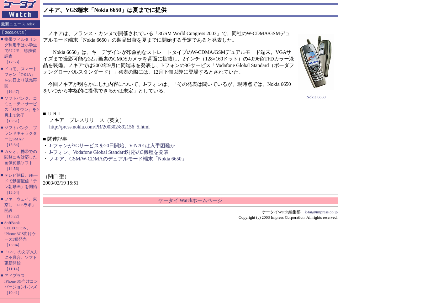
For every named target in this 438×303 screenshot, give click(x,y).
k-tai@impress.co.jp (321, 212)
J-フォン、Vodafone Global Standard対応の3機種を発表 (109, 152)
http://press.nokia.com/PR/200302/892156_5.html (99, 126)
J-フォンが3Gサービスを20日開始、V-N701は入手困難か (112, 145)
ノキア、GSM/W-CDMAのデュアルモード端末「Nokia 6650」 (118, 158)
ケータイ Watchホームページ (190, 200)
